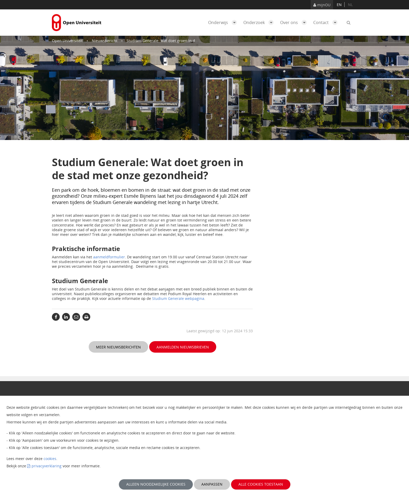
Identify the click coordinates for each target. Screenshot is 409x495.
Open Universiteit (67, 40)
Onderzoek (259, 22)
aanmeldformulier (109, 256)
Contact (326, 22)
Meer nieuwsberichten (118, 347)
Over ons (294, 22)
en (339, 4)
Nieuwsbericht (104, 40)
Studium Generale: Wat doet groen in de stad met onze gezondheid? (186, 40)
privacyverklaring (47, 465)
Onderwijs (223, 22)
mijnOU (321, 4)
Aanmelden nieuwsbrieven (183, 347)
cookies (50, 458)
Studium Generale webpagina (178, 298)
